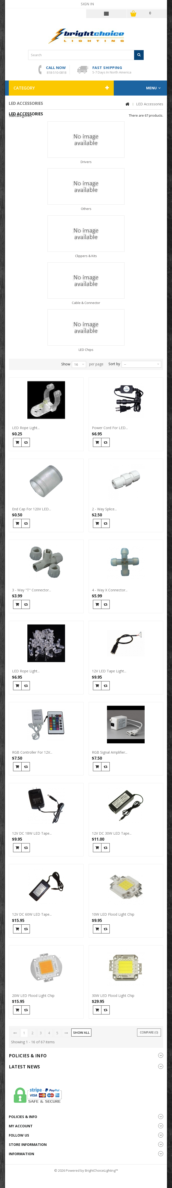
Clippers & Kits (86, 256)
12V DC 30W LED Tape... (112, 833)
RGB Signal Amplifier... (109, 752)
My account (21, 1126)
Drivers (86, 162)
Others (86, 208)
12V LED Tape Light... (109, 671)
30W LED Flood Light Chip (113, 995)
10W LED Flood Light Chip (113, 914)
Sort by (114, 363)
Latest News (24, 1067)
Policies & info (28, 1056)
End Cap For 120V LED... (31, 509)
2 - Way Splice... (104, 509)
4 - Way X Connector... (110, 590)
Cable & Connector (86, 302)
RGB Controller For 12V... (32, 752)
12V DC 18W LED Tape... (32, 833)
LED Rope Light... (26, 428)
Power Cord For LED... (110, 428)
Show (65, 364)
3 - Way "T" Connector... (31, 590)
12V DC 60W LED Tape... (32, 914)
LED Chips (86, 349)
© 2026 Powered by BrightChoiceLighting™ (86, 1170)
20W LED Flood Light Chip (33, 995)
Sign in (87, 4)
